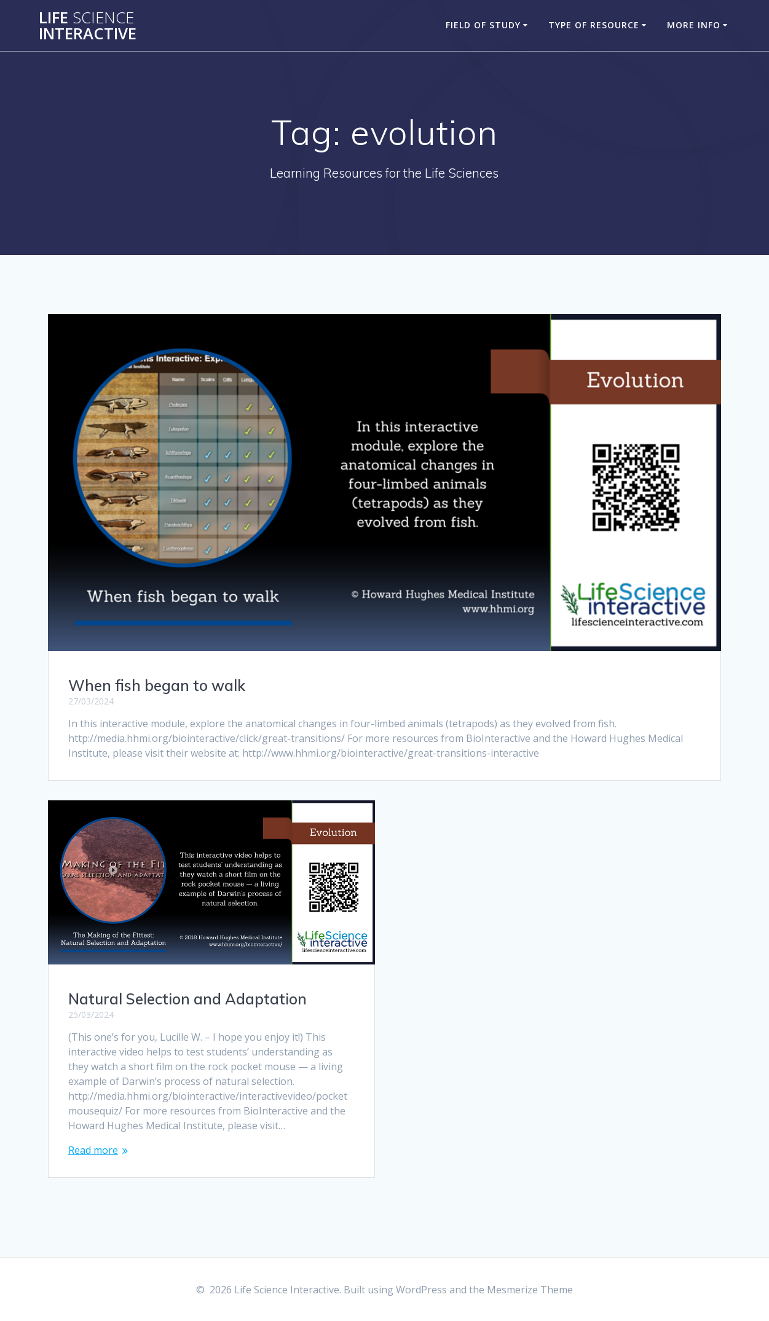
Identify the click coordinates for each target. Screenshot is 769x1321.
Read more (93, 1150)
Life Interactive (87, 25)
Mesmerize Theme (530, 1289)
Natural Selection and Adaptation (187, 999)
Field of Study (483, 25)
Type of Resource (593, 25)
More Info (693, 25)
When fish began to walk (156, 685)
